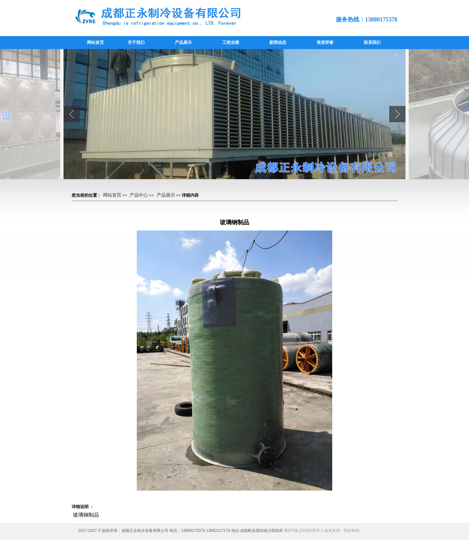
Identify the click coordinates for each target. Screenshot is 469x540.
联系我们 (372, 42)
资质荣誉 (325, 42)
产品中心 (139, 195)
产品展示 (183, 42)
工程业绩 (230, 42)
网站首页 (95, 42)
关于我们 (136, 42)
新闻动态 (277, 42)
